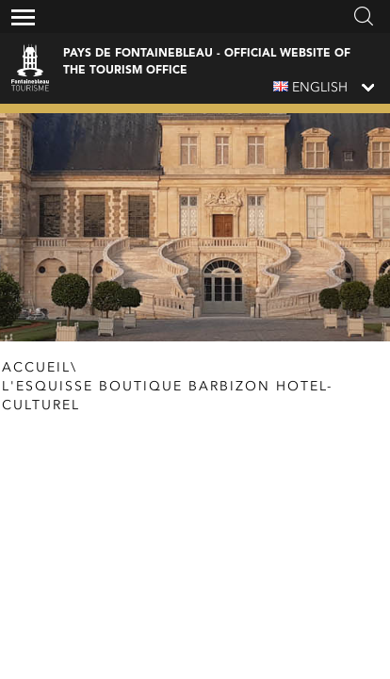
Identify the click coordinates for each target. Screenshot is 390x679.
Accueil (36, 367)
